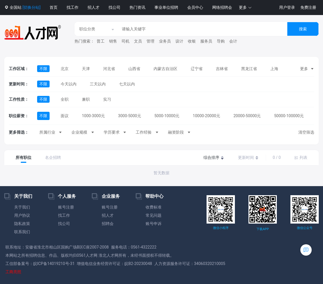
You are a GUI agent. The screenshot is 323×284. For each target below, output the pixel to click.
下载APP (262, 229)
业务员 (165, 41)
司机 (125, 41)
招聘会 (108, 223)
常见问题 (154, 215)
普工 (101, 41)
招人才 (93, 7)
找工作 (72, 7)
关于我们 (22, 207)
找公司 (114, 7)
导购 (221, 41)
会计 (233, 41)
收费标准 (154, 207)
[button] (245, 7)
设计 (179, 41)
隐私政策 (22, 223)
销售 (113, 41)
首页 (54, 7)
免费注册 (308, 7)
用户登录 (287, 7)
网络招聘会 (222, 7)
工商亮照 (13, 272)
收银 (192, 41)
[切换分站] (31, 7)
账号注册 (66, 207)
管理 (150, 41)
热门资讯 (137, 7)
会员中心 (195, 7)
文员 (138, 41)
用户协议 (22, 215)
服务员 (206, 41)
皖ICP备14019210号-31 (54, 263)
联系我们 (22, 232)
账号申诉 (154, 223)
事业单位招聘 (166, 7)
